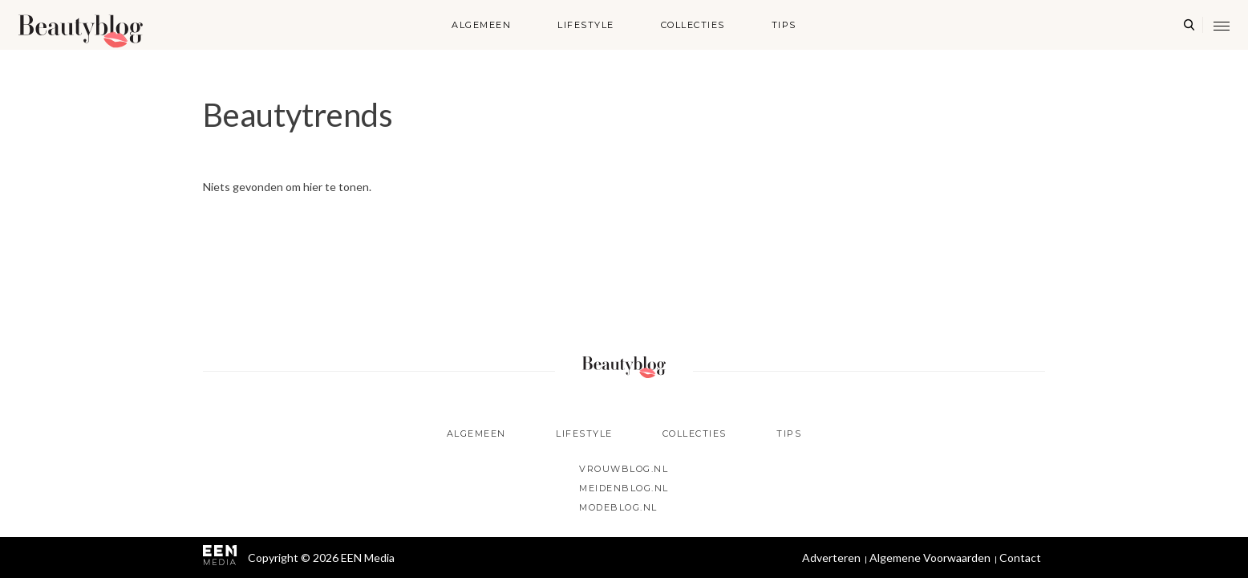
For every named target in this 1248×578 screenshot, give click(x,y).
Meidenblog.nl (624, 488)
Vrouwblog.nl (623, 468)
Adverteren (831, 557)
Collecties (693, 25)
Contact (1020, 557)
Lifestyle (585, 25)
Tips (784, 25)
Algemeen (481, 25)
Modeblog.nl (618, 507)
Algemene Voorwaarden (930, 557)
